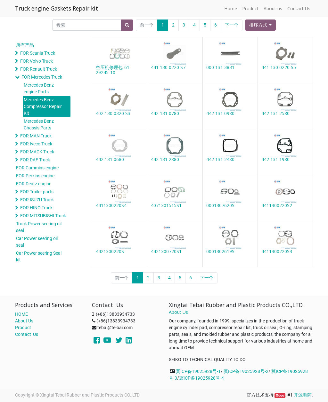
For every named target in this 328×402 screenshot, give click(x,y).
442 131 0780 (165, 113)
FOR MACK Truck (37, 151)
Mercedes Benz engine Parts (39, 88)
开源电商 (303, 395)
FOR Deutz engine (33, 183)
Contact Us (26, 334)
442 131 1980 (275, 159)
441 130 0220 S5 (278, 67)
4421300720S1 (166, 251)
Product (23, 327)
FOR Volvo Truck (36, 61)
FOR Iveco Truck (36, 143)
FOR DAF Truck (35, 159)
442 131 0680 (110, 159)
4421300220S (110, 251)
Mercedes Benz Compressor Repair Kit (43, 106)
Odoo (280, 395)
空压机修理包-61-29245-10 (113, 70)
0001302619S (220, 251)
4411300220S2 (276, 205)
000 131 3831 (220, 67)
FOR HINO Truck (36, 207)
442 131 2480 (220, 159)
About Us (24, 320)
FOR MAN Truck (36, 135)
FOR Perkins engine (35, 175)
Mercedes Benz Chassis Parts (39, 124)
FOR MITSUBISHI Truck (43, 215)
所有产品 (25, 45)
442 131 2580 (275, 113)
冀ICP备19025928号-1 (198, 371)
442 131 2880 (165, 159)
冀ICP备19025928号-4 (201, 378)
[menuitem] (231, 8)
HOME (21, 314)
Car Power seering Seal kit (39, 256)
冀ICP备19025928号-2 (246, 371)
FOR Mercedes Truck (41, 77)
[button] (260, 25)
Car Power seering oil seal (37, 242)
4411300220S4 (111, 205)
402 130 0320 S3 (113, 113)
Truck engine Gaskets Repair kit (56, 8)
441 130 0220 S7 (168, 67)
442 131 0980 (220, 113)
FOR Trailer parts (36, 191)
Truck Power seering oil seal (39, 227)
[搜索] (127, 25)
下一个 (231, 24)
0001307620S (220, 205)
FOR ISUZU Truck (37, 199)
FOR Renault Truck (38, 69)
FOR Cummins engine (37, 167)
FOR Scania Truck (37, 53)
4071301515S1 (166, 205)
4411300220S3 (276, 251)
